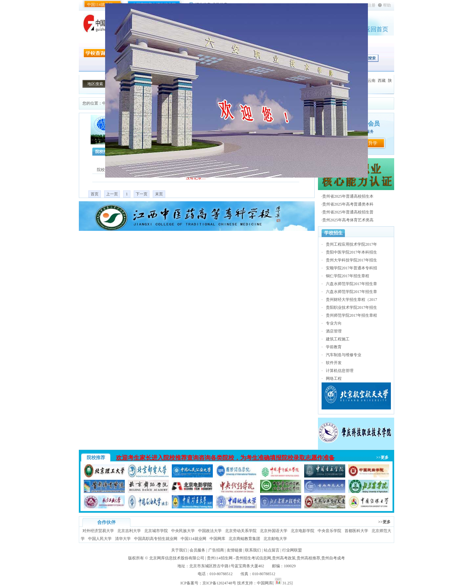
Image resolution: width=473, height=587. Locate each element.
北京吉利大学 (129, 530)
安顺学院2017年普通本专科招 (351, 268)
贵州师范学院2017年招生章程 (351, 315)
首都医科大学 (356, 530)
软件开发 (334, 362)
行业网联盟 (292, 550)
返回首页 (376, 29)
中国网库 (217, 538)
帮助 (387, 5)
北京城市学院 (156, 530)
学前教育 (334, 347)
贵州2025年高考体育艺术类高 (347, 220)
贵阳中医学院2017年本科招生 (351, 252)
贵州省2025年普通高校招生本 (347, 196)
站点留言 (272, 550)
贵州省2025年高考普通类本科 (347, 204)
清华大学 (123, 538)
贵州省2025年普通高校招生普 (347, 212)
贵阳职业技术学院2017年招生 (351, 307)
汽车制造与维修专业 (343, 355)
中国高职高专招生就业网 (155, 538)
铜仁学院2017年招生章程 (347, 276)
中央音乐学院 (329, 530)
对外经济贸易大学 (98, 530)
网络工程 (334, 378)
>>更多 (382, 457)
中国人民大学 (100, 538)
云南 (371, 80)
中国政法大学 (210, 530)
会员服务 (197, 550)
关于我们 (179, 550)
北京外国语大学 (273, 530)
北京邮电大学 (275, 538)
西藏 (382, 80)
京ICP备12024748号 (219, 583)
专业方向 (334, 323)
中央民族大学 (183, 530)
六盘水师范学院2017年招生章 (351, 283)
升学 (372, 143)
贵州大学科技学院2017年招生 (351, 260)
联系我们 (253, 550)
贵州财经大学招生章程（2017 (351, 299)
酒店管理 (334, 331)
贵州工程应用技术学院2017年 (351, 244)
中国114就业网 (100, 4)
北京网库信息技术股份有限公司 (176, 558)
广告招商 (216, 550)
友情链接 (234, 550)
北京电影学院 (302, 530)
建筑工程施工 (337, 339)
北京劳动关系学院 (241, 530)
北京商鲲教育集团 (244, 538)
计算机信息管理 (339, 370)
